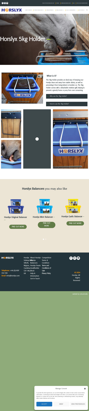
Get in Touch (81, 10)
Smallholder (60, 10)
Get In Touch (35, 279)
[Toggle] (48, 96)
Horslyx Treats (50, 10)
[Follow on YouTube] (7, 3)
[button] (85, 389)
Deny (61, 404)
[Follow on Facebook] (3, 3)
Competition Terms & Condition (46, 260)
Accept (44, 404)
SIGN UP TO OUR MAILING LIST (48, 3)
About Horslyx (28, 10)
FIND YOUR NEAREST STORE (82, 3)
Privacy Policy (46, 273)
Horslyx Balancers (39, 10)
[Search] (86, 10)
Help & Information (71, 10)
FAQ (73, 3)
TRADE (57, 3)
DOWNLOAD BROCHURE (66, 3)
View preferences (78, 404)
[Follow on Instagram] (5, 3)
